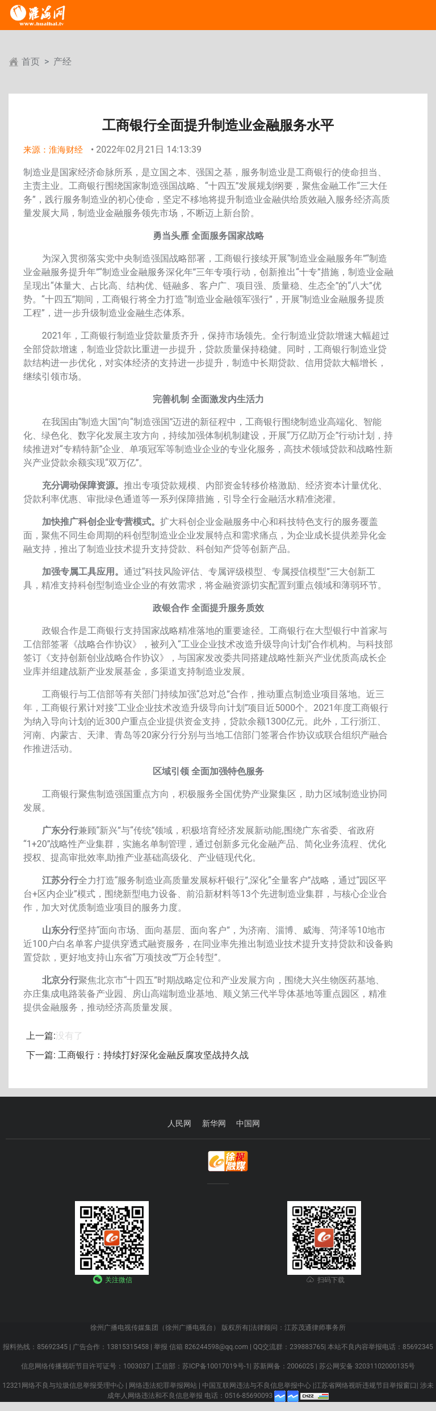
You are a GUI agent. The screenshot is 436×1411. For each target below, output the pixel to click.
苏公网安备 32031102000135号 (367, 1366)
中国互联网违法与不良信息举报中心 (256, 1385)
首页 (31, 61)
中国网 (248, 1123)
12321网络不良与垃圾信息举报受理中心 (63, 1385)
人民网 (179, 1123)
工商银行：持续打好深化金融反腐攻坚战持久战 (152, 1055)
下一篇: (41, 1055)
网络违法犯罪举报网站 (163, 1385)
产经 (62, 61)
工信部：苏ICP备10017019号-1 (202, 1366)
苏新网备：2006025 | (285, 1366)
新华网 (214, 1123)
